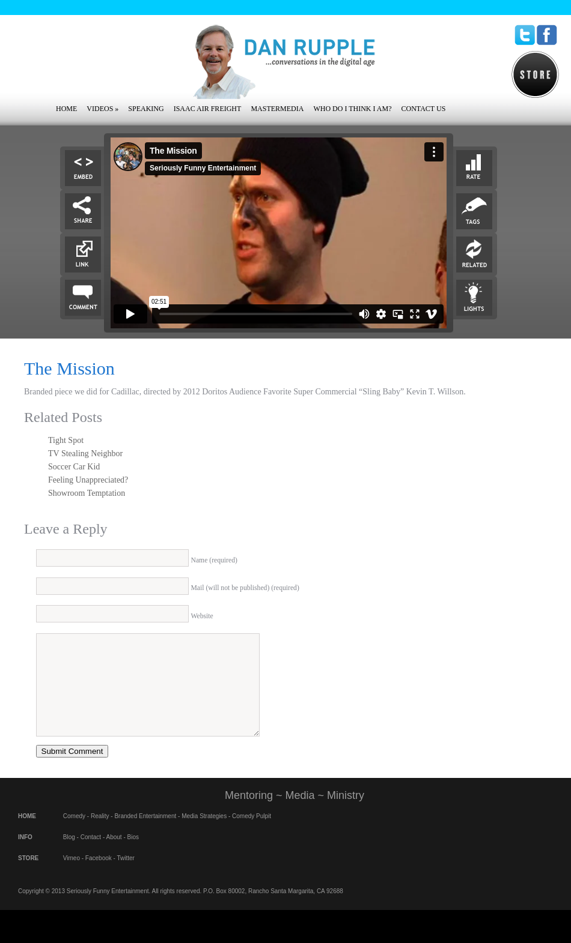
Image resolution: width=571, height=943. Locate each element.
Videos (102, 108)
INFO (25, 855)
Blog (69, 855)
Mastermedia (277, 108)
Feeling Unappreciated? (88, 479)
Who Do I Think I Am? (352, 108)
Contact (91, 855)
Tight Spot (66, 440)
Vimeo (71, 876)
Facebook (98, 876)
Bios (133, 855)
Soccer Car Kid (74, 466)
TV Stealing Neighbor (85, 453)
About (114, 855)
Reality (100, 834)
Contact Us (423, 108)
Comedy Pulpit (251, 834)
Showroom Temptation (86, 493)
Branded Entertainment (145, 834)
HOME (27, 834)
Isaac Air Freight (208, 108)
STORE (28, 876)
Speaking (145, 108)
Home (66, 108)
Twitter (125, 876)
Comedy (74, 834)
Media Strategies (204, 834)
